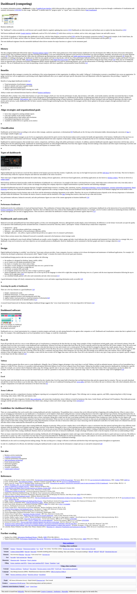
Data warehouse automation (70, 569)
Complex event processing (13, 457)
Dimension (19, 549)
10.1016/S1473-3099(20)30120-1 (101, 480)
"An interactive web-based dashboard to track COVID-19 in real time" (54, 480)
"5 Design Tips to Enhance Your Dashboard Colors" (19, 509)
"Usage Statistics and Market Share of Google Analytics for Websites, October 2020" (28, 488)
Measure (30, 557)
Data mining (33, 569)
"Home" (7, 489)
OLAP (41, 549)
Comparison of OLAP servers (17, 583)
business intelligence (44, 92)
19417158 (16, 499)
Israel (27, 586)
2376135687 (73, 519)
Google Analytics (26, 33)
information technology (89, 187)
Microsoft (29, 59)
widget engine (5, 179)
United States (33, 586)
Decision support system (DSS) (45, 569)
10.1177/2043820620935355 (72, 481)
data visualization (91, 10)
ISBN (78, 494)
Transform (53, 563)
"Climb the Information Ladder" (34, 502)
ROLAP (102, 551)
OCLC (61, 504)
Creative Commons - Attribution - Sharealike (54, 591)
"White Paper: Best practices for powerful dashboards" (38, 515)
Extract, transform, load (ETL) (18, 563)
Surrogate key (46, 554)
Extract (47, 563)
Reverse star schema (68, 549)
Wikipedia (21, 591)
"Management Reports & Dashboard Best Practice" (28, 501)
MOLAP (96, 551)
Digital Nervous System (60, 59)
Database (12, 549)
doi (91, 480)
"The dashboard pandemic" (25, 481)
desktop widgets (113, 178)
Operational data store (111, 551)
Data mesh (33, 551)
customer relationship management (120, 187)
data (128, 132)
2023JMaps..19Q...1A (16, 485)
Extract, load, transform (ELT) (36, 563)
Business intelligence (16, 569)
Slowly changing (31, 560)
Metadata (21, 554)
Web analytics (24, 99)
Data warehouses (68, 543)
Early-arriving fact (22, 557)
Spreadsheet (42, 574)
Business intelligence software (19, 574)
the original (65, 501)
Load (58, 563)
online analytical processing (82, 56)
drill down (106, 173)
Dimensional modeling (29, 549)
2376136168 (85, 520)
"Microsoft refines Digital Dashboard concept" (17, 496)
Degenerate (23, 560)
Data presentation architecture (14, 460)
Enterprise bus (40, 580)
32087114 (126, 480)
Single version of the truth (88, 549)
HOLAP (91, 551)
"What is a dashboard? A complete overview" (17, 486)
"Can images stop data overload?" (31, 514)
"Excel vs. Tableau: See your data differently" (40, 520)
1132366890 (66, 504)
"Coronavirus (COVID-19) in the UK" (15, 491)
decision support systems (40, 53)
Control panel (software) (12, 469)
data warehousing (35, 399)
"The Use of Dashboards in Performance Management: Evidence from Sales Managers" (59, 498)
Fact (38, 549)
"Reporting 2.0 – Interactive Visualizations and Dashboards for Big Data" (66, 527)
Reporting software (33, 574)
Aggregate (77, 549)
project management (103, 187)
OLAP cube (58, 569)
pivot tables (80, 382)
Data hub (27, 551)
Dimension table (14, 560)
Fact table (13, 557)
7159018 (117, 480)
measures (29, 84)
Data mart (27, 554)
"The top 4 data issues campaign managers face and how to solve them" (39, 522)
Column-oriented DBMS (17, 551)
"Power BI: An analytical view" (32, 519)
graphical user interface (44, 8)
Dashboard (26, 569)
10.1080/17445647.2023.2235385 (33, 485)
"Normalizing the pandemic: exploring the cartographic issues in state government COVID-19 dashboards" (79, 483)
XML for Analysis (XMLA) (58, 571)
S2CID (11, 499)
